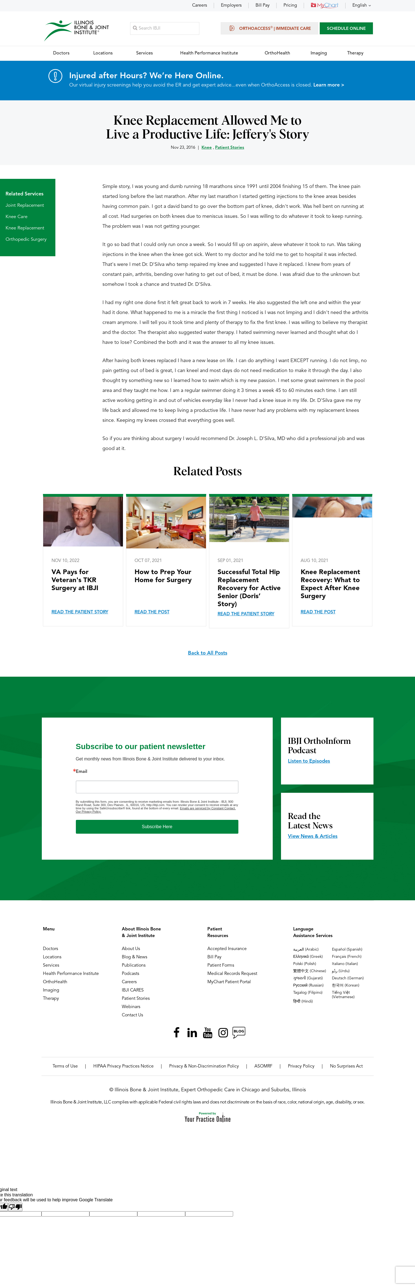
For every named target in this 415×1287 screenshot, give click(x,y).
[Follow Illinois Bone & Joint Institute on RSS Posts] (239, 1033)
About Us (131, 949)
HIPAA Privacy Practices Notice (123, 1066)
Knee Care (16, 217)
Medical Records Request (232, 974)
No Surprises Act (346, 1066)
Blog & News (134, 957)
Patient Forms (220, 966)
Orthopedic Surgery (26, 239)
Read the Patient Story (79, 612)
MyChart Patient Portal (229, 982)
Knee (207, 148)
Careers (199, 5)
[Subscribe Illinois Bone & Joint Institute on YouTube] (208, 1033)
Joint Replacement (25, 205)
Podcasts (130, 974)
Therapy (51, 999)
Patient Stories (229, 148)
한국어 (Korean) (345, 986)
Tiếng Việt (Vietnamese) (343, 995)
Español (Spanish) (347, 950)
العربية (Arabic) (306, 950)
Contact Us (132, 1015)
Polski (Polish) (304, 964)
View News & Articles (312, 836)
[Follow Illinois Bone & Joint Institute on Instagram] (223, 1033)
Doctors (50, 949)
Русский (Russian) (308, 986)
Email (81, 772)
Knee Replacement (25, 228)
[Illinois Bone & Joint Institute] (76, 30)
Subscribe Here (157, 827)
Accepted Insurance (227, 949)
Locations (52, 957)
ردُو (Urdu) (341, 971)
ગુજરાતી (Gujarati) (308, 978)
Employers (231, 5)
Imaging (51, 990)
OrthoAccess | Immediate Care (269, 28)
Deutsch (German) (348, 978)
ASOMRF (263, 1066)
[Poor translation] (15, 1207)
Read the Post (152, 612)
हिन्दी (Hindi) (303, 1002)
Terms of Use (65, 1066)
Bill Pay (263, 5)
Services (51, 966)
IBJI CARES (133, 990)
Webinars (131, 1007)
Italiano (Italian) (345, 964)
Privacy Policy (301, 1066)
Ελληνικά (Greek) (308, 957)
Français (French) (347, 957)
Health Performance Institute (71, 974)
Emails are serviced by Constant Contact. (208, 808)
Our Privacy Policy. (88, 811)
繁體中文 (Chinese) (309, 971)
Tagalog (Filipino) (308, 993)
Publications (134, 966)
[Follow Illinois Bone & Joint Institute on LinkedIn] (192, 1033)
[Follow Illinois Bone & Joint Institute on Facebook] (177, 1033)
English (359, 5)
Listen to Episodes (309, 761)
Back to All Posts (207, 653)
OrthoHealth (55, 982)
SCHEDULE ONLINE (346, 29)
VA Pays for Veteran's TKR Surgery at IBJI (74, 580)
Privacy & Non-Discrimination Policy (204, 1066)
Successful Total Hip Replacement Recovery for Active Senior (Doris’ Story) (249, 588)
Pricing (290, 5)
